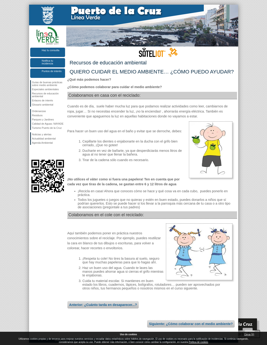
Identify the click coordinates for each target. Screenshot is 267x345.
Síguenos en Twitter (40, 152)
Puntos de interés (52, 71)
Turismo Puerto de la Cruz (47, 127)
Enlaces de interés (42, 100)
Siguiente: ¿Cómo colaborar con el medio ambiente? (191, 324)
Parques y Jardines (43, 119)
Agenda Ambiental (42, 142)
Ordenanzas (39, 111)
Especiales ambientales (45, 89)
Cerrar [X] (249, 334)
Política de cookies (198, 342)
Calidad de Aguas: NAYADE (48, 123)
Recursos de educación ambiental (45, 95)
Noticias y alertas (42, 134)
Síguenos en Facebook (33, 152)
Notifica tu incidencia (47, 62)
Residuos (37, 115)
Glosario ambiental (42, 104)
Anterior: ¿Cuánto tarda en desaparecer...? (103, 305)
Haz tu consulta (50, 50)
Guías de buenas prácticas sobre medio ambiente (47, 83)
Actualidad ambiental (44, 138)
